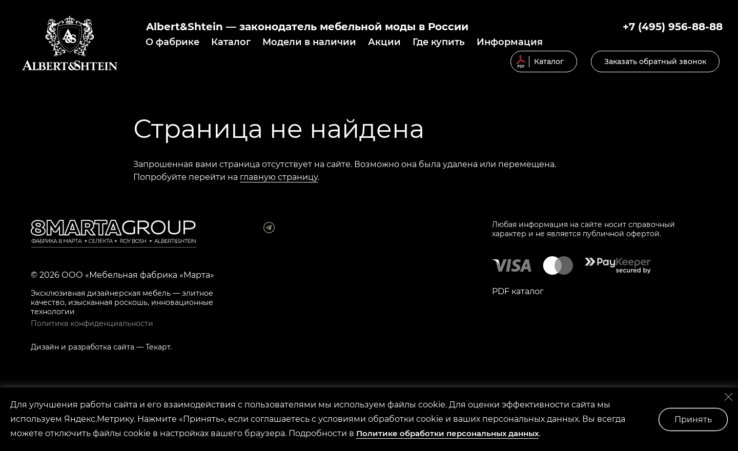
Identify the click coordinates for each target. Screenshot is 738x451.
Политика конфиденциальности (92, 323)
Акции (384, 42)
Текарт (158, 347)
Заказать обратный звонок (655, 61)
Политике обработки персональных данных (447, 433)
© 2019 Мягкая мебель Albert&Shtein (69, 43)
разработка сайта (101, 347)
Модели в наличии (309, 42)
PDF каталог (518, 291)
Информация (510, 42)
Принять (693, 419)
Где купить (439, 42)
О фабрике (172, 42)
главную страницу (279, 177)
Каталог (231, 42)
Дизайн (45, 347)
